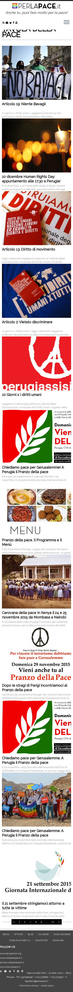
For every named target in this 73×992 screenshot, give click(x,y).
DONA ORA (58, 940)
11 (53, 921)
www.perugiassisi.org (10, 953)
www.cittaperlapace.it (11, 958)
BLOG (30, 934)
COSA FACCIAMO (62, 934)
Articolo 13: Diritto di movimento (28, 249)
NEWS (6, 934)
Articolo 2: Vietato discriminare (27, 322)
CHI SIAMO (43, 934)
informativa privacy (29, 985)
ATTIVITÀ (18, 934)
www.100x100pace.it (10, 967)
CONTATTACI (41, 940)
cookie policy (47, 985)
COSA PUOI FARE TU (19, 940)
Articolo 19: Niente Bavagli (24, 104)
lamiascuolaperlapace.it (12, 962)
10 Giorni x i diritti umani (21, 395)
